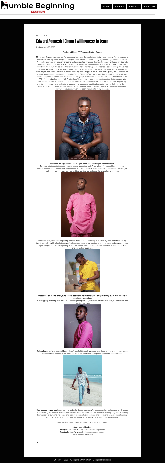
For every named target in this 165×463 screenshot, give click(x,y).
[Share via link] (37, 442)
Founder (107, 460)
